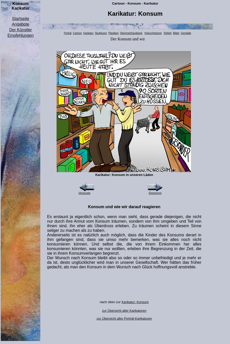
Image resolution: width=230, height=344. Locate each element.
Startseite (20, 19)
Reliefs (168, 33)
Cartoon (77, 33)
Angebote (20, 24)
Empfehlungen (20, 35)
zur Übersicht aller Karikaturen (124, 311)
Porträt (68, 33)
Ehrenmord (155, 193)
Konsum (124, 39)
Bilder (176, 33)
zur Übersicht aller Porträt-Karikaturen (124, 318)
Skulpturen (101, 33)
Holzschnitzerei (153, 33)
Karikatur (88, 33)
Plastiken (113, 33)
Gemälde (186, 33)
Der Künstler (20, 30)
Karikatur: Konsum (135, 302)
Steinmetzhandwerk (131, 33)
